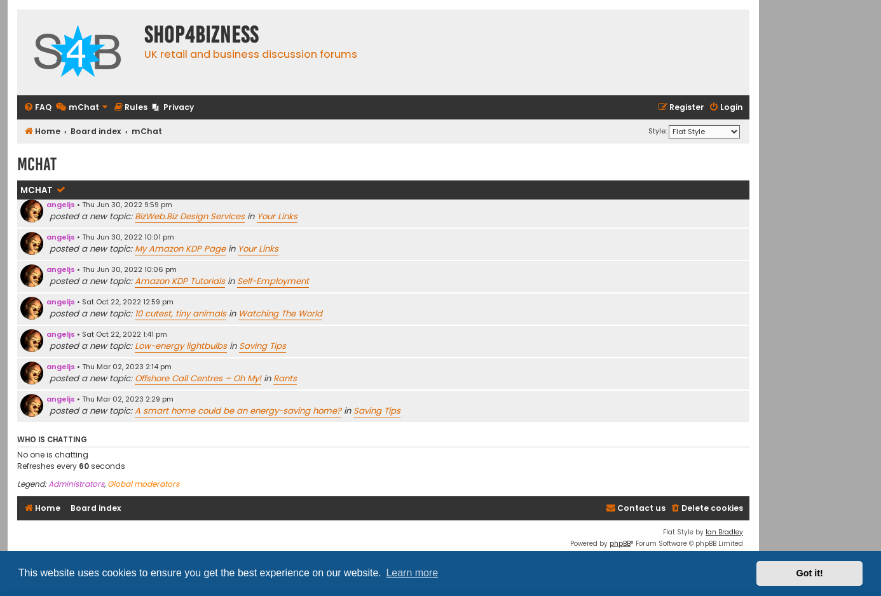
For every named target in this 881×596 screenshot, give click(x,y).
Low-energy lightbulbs (181, 346)
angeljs (60, 205)
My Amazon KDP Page (180, 249)
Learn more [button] (412, 572)
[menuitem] (37, 107)
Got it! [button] (809, 573)
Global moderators (143, 483)
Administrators (76, 483)
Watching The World (280, 314)
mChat (36, 190)
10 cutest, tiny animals (180, 314)
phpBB (620, 543)
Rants (285, 378)
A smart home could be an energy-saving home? (238, 411)
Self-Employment (273, 281)
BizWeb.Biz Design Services (190, 216)
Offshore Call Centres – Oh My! (198, 378)
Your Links (277, 216)
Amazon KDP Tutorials (180, 281)
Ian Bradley (724, 532)
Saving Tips (262, 346)
